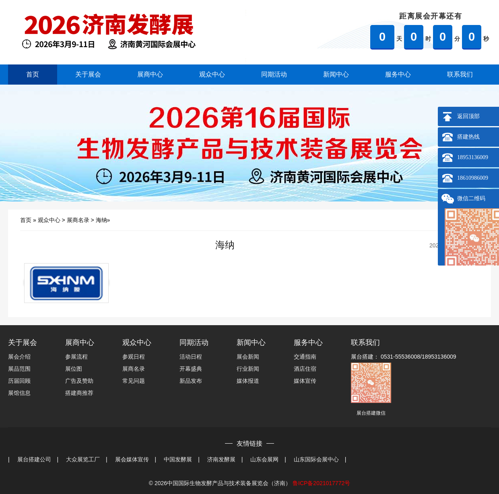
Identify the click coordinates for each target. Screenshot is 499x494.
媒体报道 (248, 381)
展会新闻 (248, 356)
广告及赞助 (79, 381)
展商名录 (78, 220)
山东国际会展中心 (316, 459)
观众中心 (212, 74)
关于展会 (88, 74)
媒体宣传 (305, 381)
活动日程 (190, 356)
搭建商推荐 (79, 393)
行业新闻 (248, 368)
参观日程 (133, 356)
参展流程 (76, 356)
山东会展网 (264, 459)
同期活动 (274, 74)
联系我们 (460, 74)
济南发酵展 (221, 459)
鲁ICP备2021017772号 (321, 483)
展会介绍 (19, 356)
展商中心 (150, 74)
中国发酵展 (178, 459)
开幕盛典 (190, 368)
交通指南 (305, 356)
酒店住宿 (305, 368)
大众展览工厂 (83, 459)
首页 (32, 74)
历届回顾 (19, 381)
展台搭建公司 (34, 459)
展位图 (73, 368)
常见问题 (133, 381)
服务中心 (398, 74)
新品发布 (190, 381)
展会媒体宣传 (132, 459)
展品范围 (19, 368)
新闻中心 (336, 74)
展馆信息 (19, 393)
